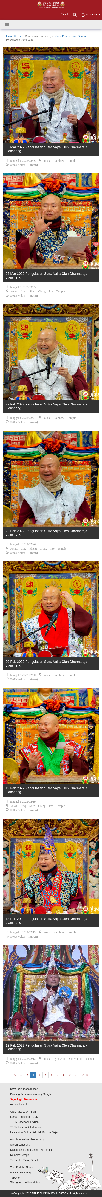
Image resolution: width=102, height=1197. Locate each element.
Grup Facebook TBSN (23, 1111)
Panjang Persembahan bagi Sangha (31, 1094)
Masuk (65, 14)
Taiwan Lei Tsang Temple (24, 1160)
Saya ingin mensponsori (24, 1088)
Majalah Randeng (20, 1172)
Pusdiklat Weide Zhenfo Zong (27, 1139)
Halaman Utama (12, 36)
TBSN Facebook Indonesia (25, 1127)
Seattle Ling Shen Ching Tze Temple (31, 1149)
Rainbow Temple (20, 1155)
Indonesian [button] (90, 14)
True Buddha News (21, 1167)
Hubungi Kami (18, 1104)
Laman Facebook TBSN (24, 1116)
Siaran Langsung (20, 1144)
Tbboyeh (15, 1177)
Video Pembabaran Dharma (71, 36)
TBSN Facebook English (24, 1122)
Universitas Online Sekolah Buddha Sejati (34, 1132)
